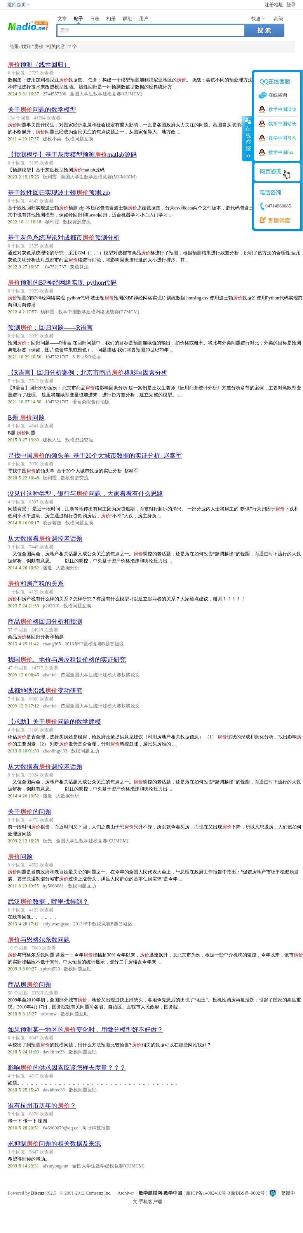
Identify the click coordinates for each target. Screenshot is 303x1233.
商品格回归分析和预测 (45, 621)
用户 (143, 18)
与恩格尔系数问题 (39, 939)
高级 (278, 18)
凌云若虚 (52, 523)
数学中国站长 (282, 123)
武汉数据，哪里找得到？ (48, 901)
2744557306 (54, 94)
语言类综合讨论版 (91, 402)
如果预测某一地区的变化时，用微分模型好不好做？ (85, 1029)
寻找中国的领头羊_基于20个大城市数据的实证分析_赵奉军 (95, 455)
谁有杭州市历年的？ (42, 1105)
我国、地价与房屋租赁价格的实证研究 (67, 659)
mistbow (48, 1014)
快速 (256, 18)
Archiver (125, 1193)
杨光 (47, 841)
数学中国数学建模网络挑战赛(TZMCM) (98, 312)
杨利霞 (50, 177)
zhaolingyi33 (55, 751)
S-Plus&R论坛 (86, 357)
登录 (291, 4)
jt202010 (51, 606)
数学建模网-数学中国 (160, 1193)
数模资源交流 (77, 222)
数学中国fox (280, 152)
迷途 (47, 568)
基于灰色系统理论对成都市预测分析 (64, 237)
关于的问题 (29, 811)
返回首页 (16, 4)
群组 (127, 18)
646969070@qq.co (60, 1128)
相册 (111, 18)
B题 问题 (26, 417)
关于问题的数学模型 (42, 109)
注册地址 (274, 4)
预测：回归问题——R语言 (50, 327)
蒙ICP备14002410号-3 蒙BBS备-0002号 (225, 1193)
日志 (94, 18)
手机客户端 (150, 1201)
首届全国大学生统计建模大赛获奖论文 (100, 675)
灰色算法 (79, 267)
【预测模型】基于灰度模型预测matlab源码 (72, 154)
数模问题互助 (79, 139)
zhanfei (49, 675)
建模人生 (52, 440)
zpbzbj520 (50, 969)
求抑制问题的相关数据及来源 (54, 1143)
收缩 (247, 138)
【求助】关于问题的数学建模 (54, 721)
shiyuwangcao (56, 924)
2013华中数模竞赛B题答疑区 (94, 644)
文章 (62, 18)
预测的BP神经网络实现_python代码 (62, 282)
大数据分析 (67, 568)
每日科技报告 (96, 1128)
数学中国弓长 (282, 138)
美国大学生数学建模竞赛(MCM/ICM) (98, 177)
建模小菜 (52, 139)
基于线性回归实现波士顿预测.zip (59, 192)
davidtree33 (54, 1052)
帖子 (78, 18)
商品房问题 (29, 984)
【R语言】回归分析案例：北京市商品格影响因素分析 (87, 372)
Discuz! (38, 1193)
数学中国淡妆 (282, 109)
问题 (20, 856)
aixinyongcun (55, 1166)
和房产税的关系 (36, 583)
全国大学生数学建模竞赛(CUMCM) (106, 94)
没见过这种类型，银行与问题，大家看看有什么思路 (85, 493)
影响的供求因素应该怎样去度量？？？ (67, 1067)
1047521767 (54, 267)
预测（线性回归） (39, 64)
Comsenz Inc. (98, 1193)
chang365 (52, 644)
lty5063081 (53, 886)
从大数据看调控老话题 (45, 538)
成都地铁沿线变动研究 (45, 690)
